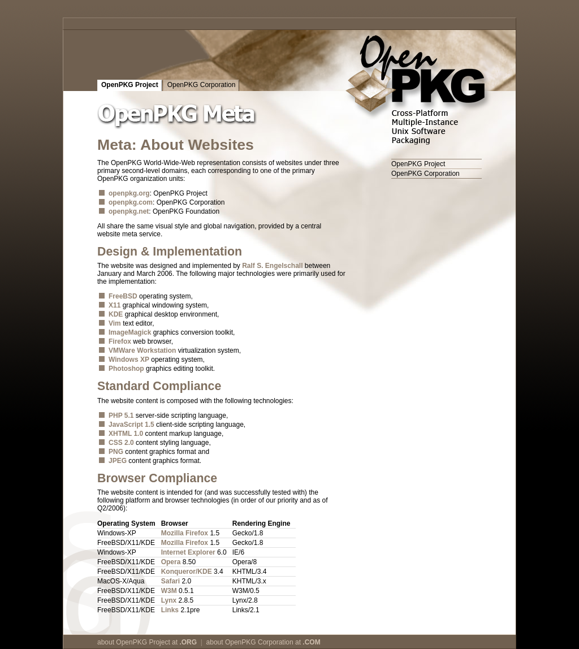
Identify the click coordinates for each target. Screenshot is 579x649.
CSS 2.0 (121, 443)
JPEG (118, 461)
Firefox (120, 341)
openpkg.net (129, 211)
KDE (116, 314)
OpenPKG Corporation (201, 85)
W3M (169, 591)
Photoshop (126, 369)
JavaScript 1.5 (131, 425)
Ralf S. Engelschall (272, 266)
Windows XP (129, 360)
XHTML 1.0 (126, 434)
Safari (170, 581)
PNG (116, 452)
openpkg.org (129, 193)
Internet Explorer (188, 552)
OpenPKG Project (129, 85)
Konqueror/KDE (186, 572)
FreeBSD (123, 296)
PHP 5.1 (121, 415)
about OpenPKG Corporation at (263, 642)
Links (170, 610)
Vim (115, 323)
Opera (171, 562)
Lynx (169, 600)
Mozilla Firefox (184, 533)
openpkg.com (131, 202)
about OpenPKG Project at (147, 642)
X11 (114, 305)
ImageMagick (130, 332)
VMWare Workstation (142, 350)
